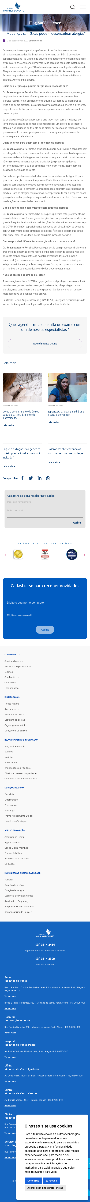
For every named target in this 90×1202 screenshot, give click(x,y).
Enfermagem (11, 800)
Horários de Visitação (16, 821)
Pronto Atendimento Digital (19, 816)
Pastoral (9, 880)
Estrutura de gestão (15, 720)
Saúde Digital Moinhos (16, 848)
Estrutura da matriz (14, 714)
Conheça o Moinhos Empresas (21, 779)
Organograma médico (16, 725)
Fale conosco (12, 688)
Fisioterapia (11, 805)
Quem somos (11, 709)
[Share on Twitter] (30, 478)
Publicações (11, 762)
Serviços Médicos (14, 661)
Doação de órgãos (14, 885)
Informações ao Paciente (18, 768)
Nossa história (12, 704)
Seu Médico (11, 677)
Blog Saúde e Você (15, 746)
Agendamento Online (45, 343)
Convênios (10, 683)
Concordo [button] (33, 1180)
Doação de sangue (14, 890)
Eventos (9, 752)
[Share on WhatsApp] (48, 478)
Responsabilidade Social (17, 912)
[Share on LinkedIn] (39, 478)
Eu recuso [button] (51, 1180)
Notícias (9, 757)
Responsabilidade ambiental (19, 906)
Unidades (9, 864)
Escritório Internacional (17, 858)
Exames (9, 672)
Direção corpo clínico (16, 731)
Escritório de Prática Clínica (19, 896)
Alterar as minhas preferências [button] (45, 1187)
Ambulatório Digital (14, 837)
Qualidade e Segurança (17, 901)
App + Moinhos (13, 842)
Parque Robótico (13, 853)
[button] (5, 554)
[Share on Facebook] (22, 478)
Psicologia (10, 810)
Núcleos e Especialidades (18, 666)
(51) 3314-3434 (45, 945)
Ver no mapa (10, 996)
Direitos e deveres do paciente (21, 773)
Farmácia (9, 794)
